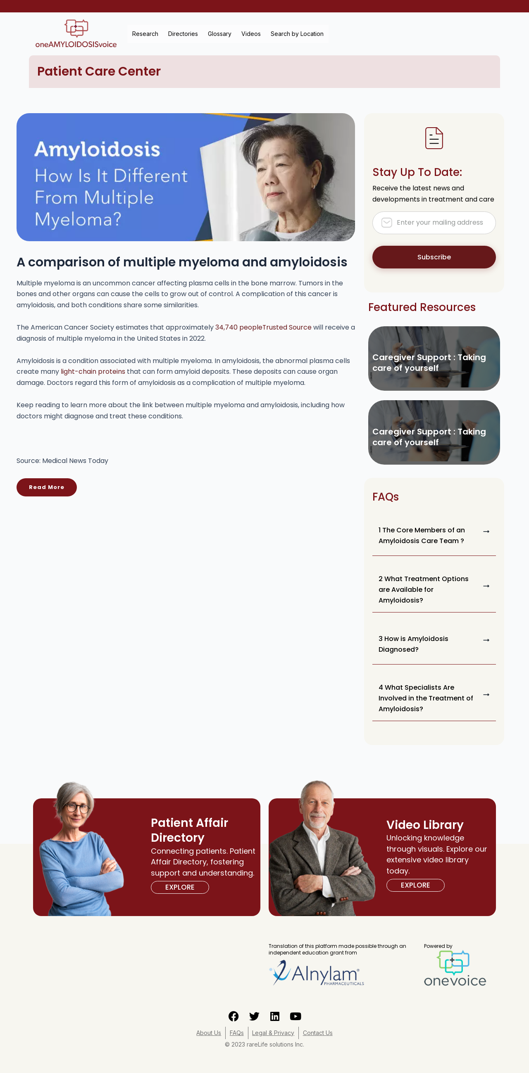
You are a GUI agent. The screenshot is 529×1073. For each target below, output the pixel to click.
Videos (251, 33)
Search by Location (297, 33)
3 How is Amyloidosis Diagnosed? (413, 644)
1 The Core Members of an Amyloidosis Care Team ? (422, 535)
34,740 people (263, 327)
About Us (208, 1032)
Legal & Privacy (274, 1032)
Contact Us (318, 1032)
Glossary (219, 33)
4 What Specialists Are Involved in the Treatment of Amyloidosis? (426, 698)
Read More (46, 487)
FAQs (237, 1032)
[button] (434, 535)
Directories (183, 33)
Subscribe (434, 257)
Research (145, 33)
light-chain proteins (93, 371)
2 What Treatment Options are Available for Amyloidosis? (424, 589)
